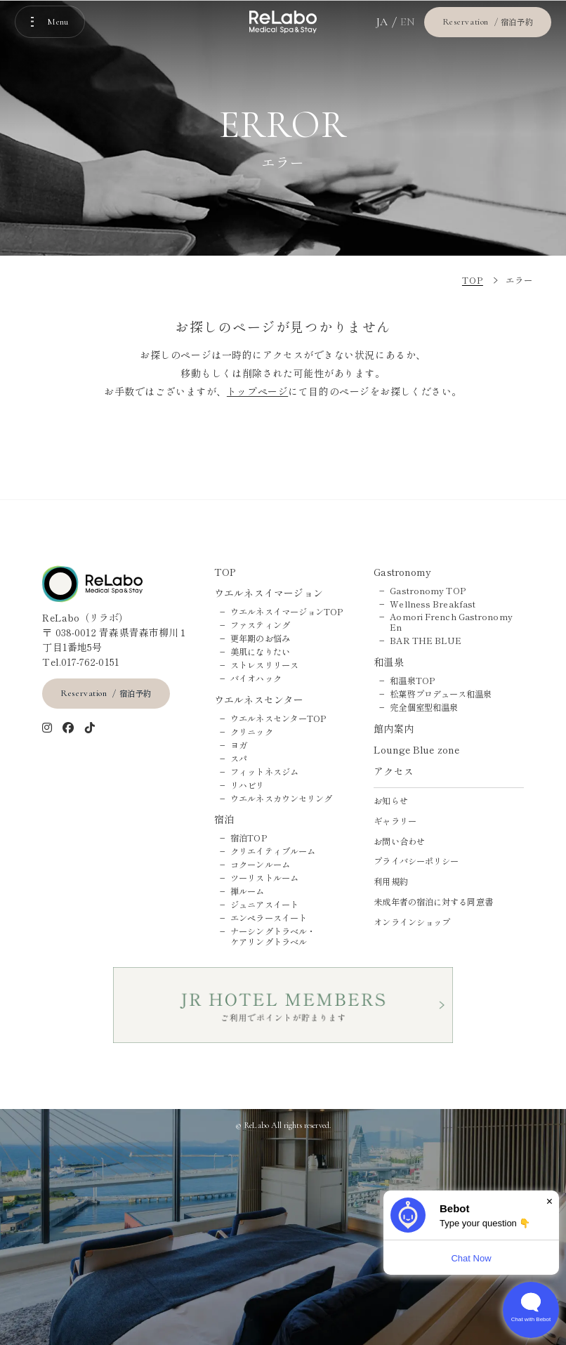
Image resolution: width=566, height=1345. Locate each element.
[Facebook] (68, 728)
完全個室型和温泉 (424, 707)
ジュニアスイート (264, 905)
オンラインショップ (412, 922)
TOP (224, 572)
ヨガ (238, 745)
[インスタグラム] (47, 728)
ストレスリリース (264, 665)
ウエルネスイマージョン (268, 593)
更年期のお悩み (260, 639)
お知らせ (390, 801)
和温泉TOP (412, 681)
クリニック (251, 732)
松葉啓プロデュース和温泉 (441, 694)
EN (407, 22)
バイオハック (256, 679)
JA (382, 22)
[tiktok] (90, 728)
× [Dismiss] (549, 1201)
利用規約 (390, 882)
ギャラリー (395, 821)
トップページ (257, 391)
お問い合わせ (399, 841)
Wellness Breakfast (432, 604)
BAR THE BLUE (425, 641)
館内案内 (393, 729)
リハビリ (247, 785)
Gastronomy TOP (427, 591)
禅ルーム (247, 891)
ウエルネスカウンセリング (281, 799)
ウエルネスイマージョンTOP (286, 612)
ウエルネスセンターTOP (278, 719)
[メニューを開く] (50, 22)
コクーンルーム (260, 865)
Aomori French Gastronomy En (451, 622)
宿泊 (224, 819)
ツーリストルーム (264, 878)
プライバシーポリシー (416, 861)
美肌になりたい (260, 652)
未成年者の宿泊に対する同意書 (433, 902)
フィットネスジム (264, 772)
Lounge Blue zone (416, 750)
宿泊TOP (248, 838)
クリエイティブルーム (272, 851)
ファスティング (260, 625)
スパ (238, 759)
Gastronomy (402, 572)
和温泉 (388, 662)
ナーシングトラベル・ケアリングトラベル (272, 936)
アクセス (393, 772)
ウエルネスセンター (258, 700)
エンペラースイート (268, 918)
